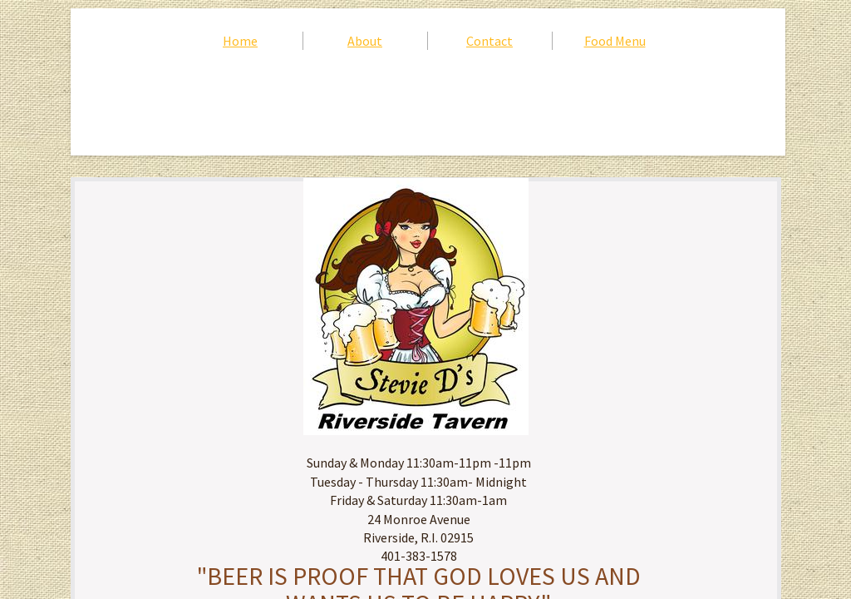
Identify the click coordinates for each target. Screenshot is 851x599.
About (364, 40)
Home (240, 40)
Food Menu (615, 40)
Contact (489, 40)
